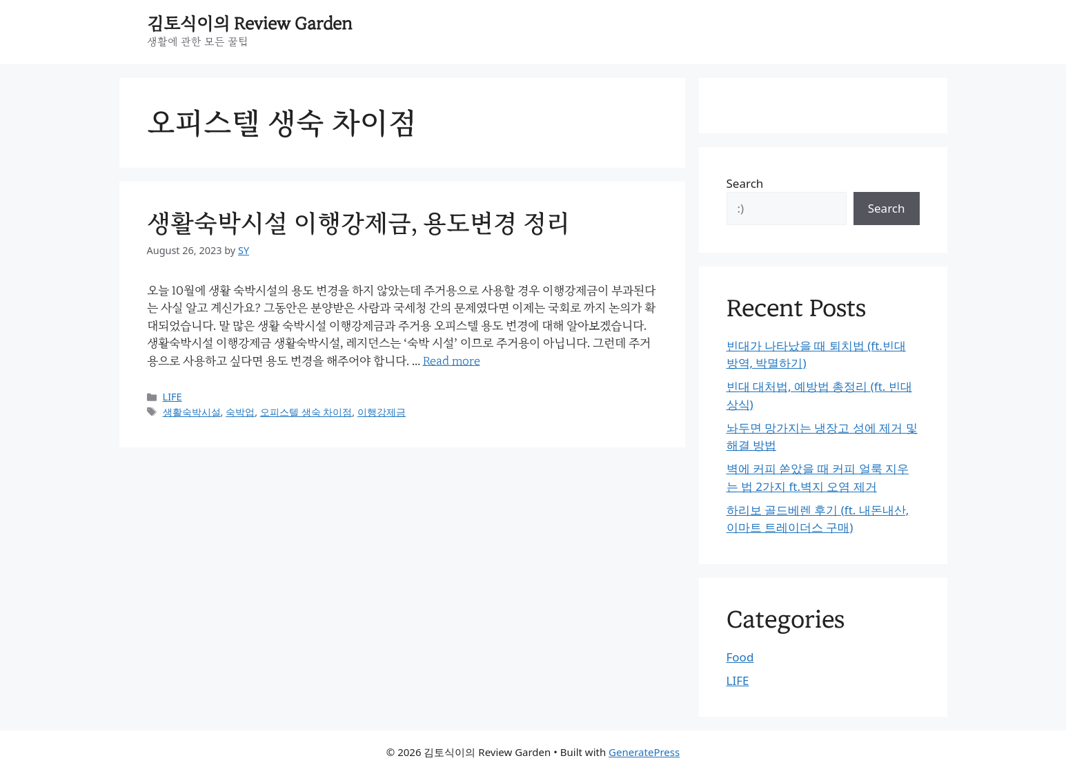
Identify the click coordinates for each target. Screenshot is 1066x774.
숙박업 (240, 411)
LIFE (172, 396)
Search (745, 183)
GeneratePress (644, 752)
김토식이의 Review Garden (250, 23)
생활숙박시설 (192, 411)
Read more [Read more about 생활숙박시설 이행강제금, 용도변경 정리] (451, 361)
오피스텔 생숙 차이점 (306, 411)
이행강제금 (381, 411)
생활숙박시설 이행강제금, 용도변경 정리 (358, 223)
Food (740, 657)
